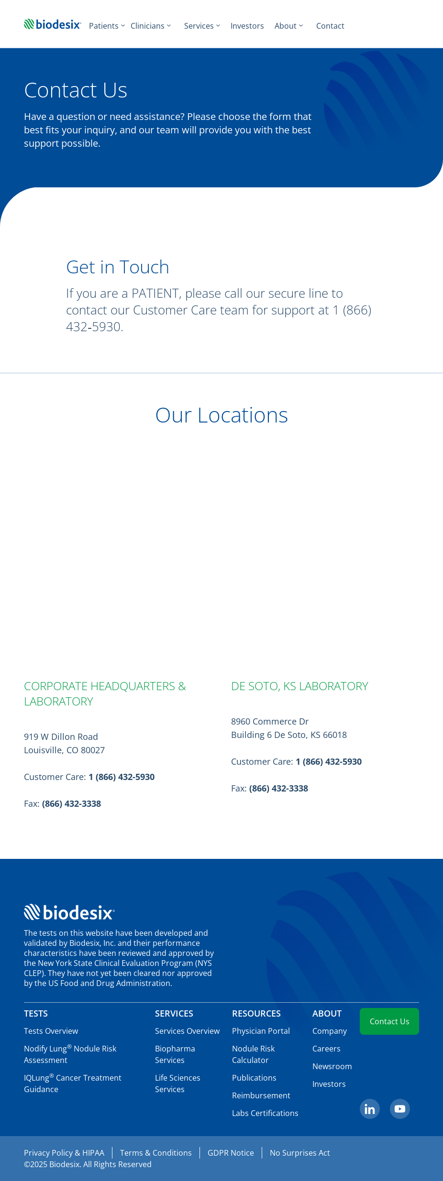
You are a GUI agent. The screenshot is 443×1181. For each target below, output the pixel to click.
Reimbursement (261, 1095)
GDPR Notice (231, 1153)
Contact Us (390, 1021)
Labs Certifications (265, 1113)
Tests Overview (51, 1031)
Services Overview (187, 1031)
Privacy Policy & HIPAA (64, 1153)
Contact (330, 26)
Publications (254, 1078)
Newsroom (332, 1066)
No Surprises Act (300, 1153)
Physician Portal (261, 1031)
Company (329, 1031)
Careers (326, 1048)
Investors (247, 26)
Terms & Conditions (156, 1153)
